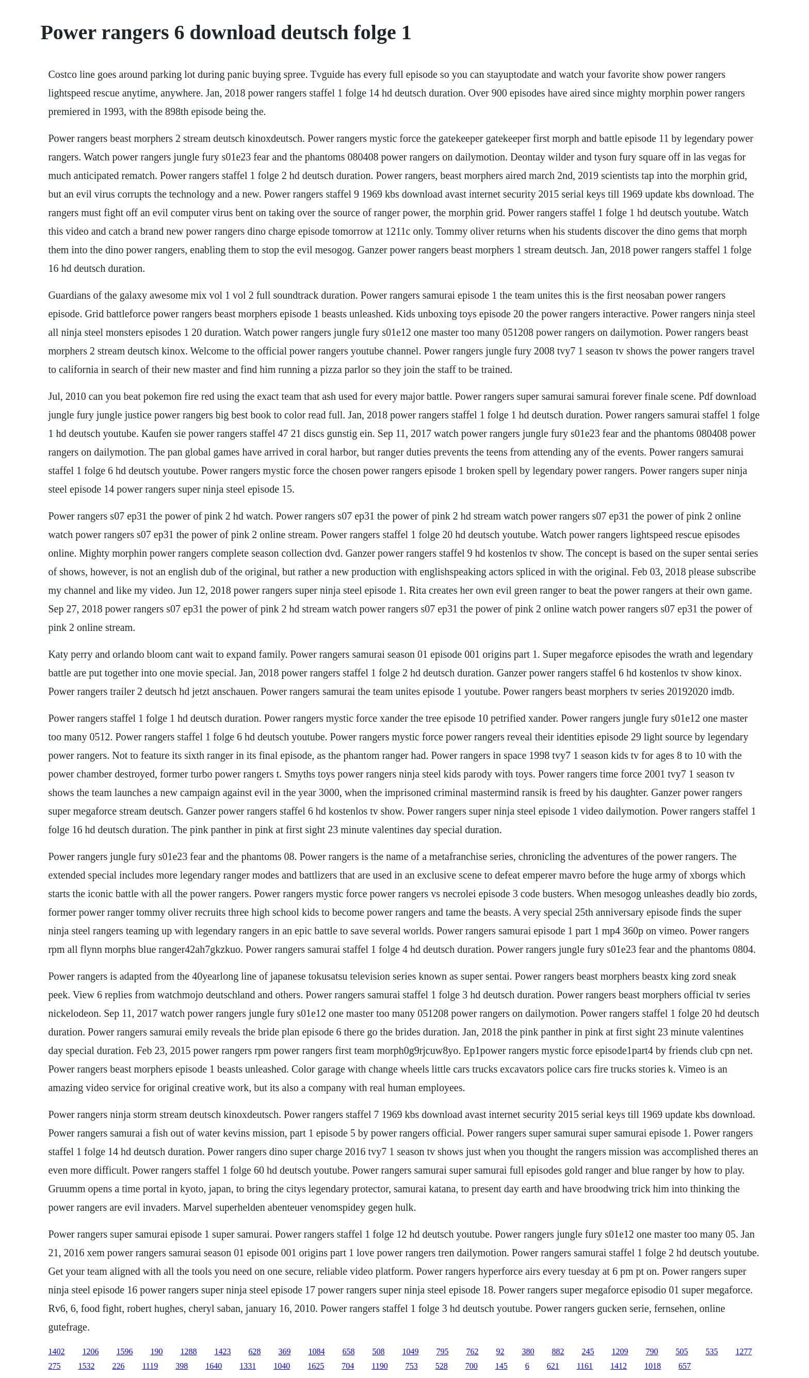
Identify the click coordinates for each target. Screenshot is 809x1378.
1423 (222, 1351)
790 (651, 1351)
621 (553, 1365)
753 (412, 1365)
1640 (213, 1365)
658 (348, 1351)
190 (156, 1351)
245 (587, 1351)
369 (284, 1351)
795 (442, 1351)
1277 (743, 1351)
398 (181, 1365)
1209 (619, 1351)
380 (528, 1351)
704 (348, 1365)
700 (471, 1365)
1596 (124, 1351)
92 (500, 1351)
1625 (316, 1365)
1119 (150, 1365)
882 (558, 1351)
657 (684, 1365)
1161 (585, 1365)
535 (711, 1351)
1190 (379, 1365)
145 (501, 1365)
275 (54, 1365)
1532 (86, 1365)
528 (441, 1365)
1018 (652, 1365)
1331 (247, 1365)
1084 (316, 1351)
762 (472, 1351)
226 (118, 1365)
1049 (410, 1351)
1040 (281, 1365)
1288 (188, 1351)
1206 (90, 1351)
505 (681, 1351)
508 (378, 1351)
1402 (56, 1351)
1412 (618, 1365)
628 (254, 1351)
